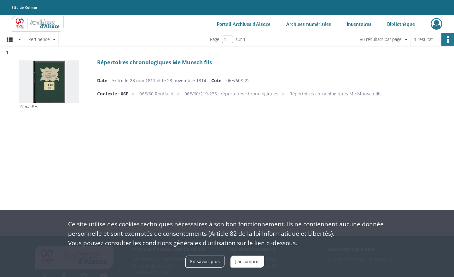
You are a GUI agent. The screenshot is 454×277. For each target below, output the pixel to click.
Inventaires (359, 24)
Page (214, 39)
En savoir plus (205, 261)
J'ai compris (247, 261)
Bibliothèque (401, 24)
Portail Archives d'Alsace (244, 24)
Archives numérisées (308, 24)
